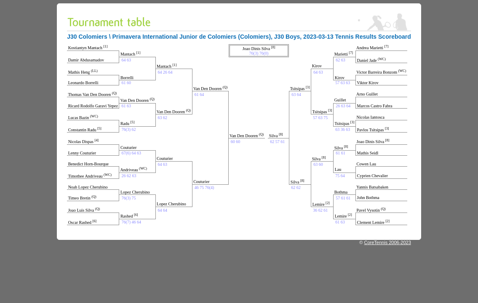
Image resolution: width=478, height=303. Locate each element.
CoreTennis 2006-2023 (387, 242)
